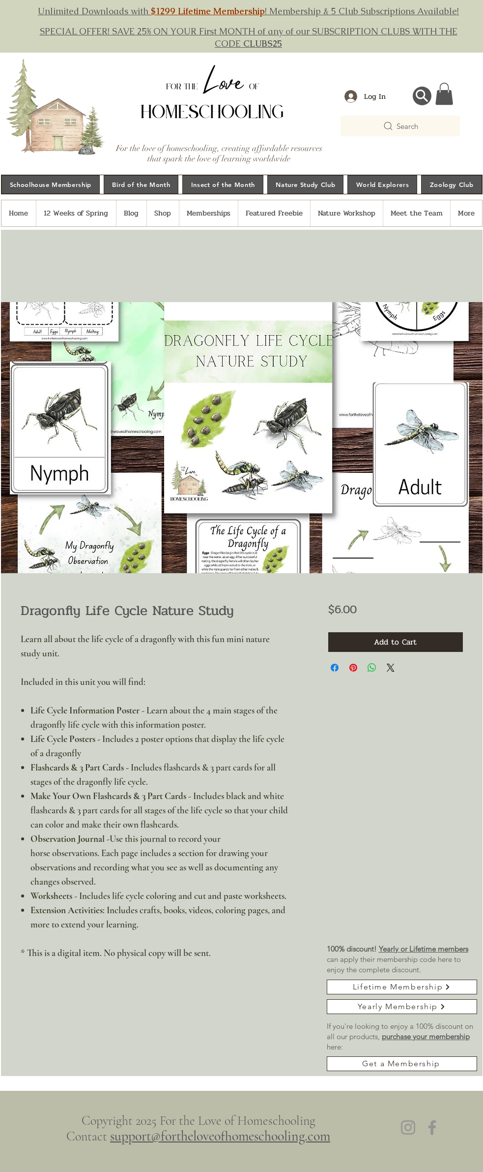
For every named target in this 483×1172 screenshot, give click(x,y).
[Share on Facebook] (335, 668)
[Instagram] (408, 1127)
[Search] (400, 126)
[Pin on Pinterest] (353, 668)
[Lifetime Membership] (402, 987)
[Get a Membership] (402, 1063)
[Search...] (422, 96)
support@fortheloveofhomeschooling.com (220, 1136)
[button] (444, 94)
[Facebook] (432, 1127)
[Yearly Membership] (402, 1006)
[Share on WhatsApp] (372, 668)
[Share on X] (391, 668)
